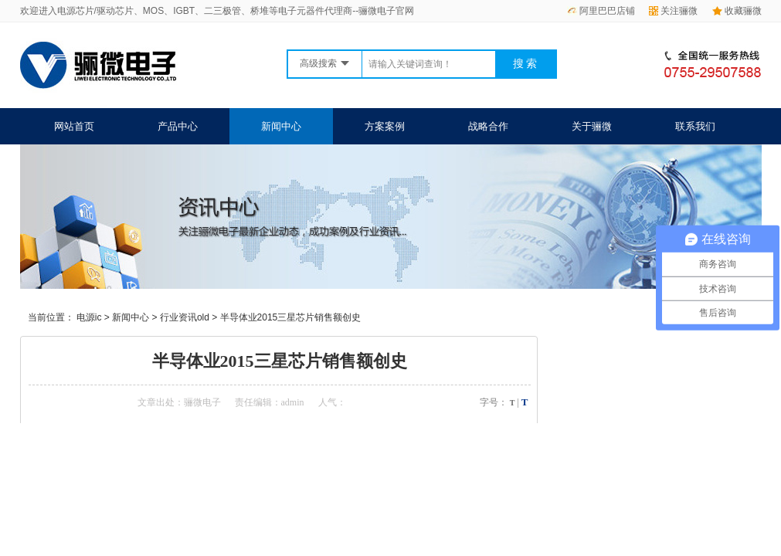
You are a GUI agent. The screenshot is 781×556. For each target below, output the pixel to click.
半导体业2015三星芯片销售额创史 (291, 317)
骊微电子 (202, 402)
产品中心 (178, 126)
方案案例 (385, 126)
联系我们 (695, 126)
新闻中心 (281, 126)
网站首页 (74, 126)
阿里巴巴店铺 (601, 10)
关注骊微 (673, 10)
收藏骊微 (737, 10)
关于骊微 (592, 126)
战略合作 (488, 126)
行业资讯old (184, 317)
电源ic (89, 317)
